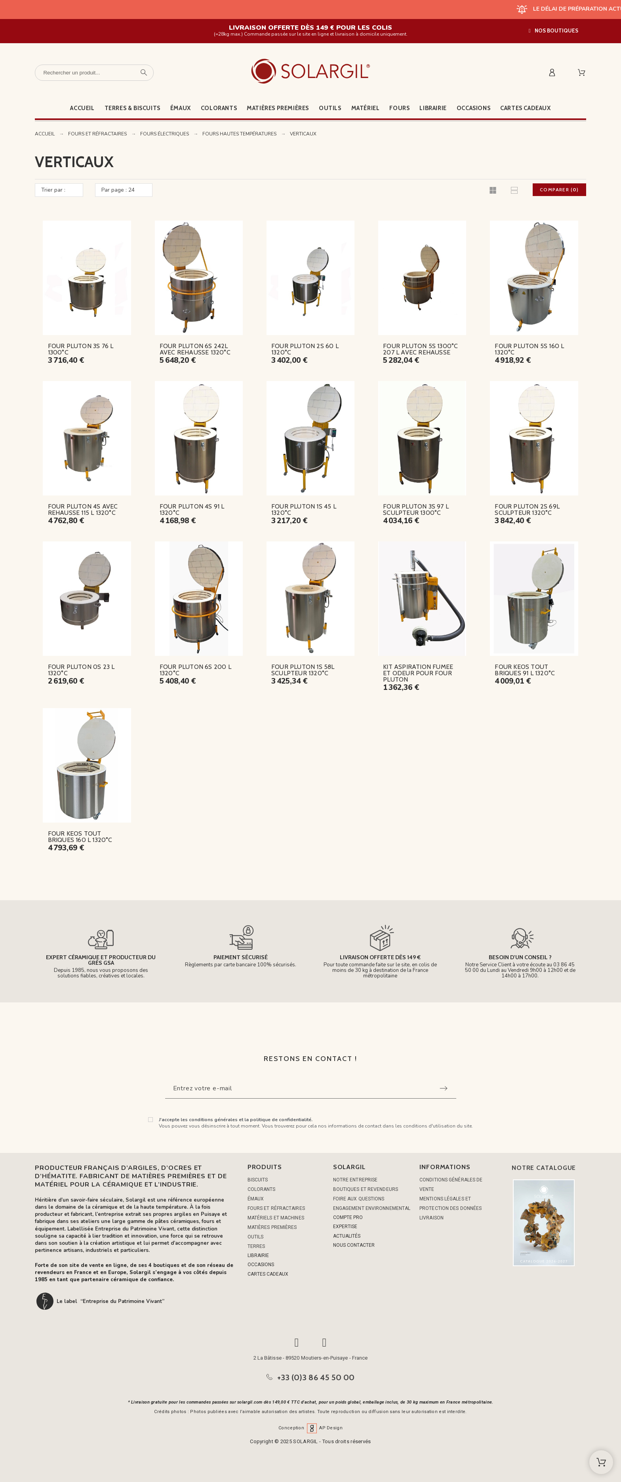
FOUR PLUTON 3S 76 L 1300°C (81, 349)
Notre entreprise (355, 1180)
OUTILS (256, 1237)
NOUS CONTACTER (354, 1245)
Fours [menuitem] (399, 108)
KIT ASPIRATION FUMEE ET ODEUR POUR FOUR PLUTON (418, 673)
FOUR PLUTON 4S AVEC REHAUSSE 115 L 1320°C (83, 509)
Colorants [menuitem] (219, 108)
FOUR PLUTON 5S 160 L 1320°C (529, 349)
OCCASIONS (261, 1264)
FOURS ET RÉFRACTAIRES (276, 1208)
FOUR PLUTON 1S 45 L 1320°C (303, 509)
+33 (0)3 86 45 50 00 (316, 1377)
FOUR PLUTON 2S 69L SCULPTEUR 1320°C (527, 509)
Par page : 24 (118, 190)
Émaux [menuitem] (180, 108)
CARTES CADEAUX (268, 1274)
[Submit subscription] (443, 1088)
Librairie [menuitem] (432, 108)
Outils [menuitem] (330, 108)
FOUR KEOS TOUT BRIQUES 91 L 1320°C (525, 670)
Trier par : (53, 190)
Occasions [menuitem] (473, 108)
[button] (553, 30)
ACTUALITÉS (346, 1236)
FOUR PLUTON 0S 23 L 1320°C (81, 670)
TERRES (256, 1246)
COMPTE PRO (348, 1217)
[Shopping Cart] (601, 1462)
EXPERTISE (345, 1226)
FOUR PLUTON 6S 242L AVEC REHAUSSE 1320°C (195, 349)
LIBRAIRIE (258, 1255)
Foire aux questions (359, 1199)
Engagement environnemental (372, 1208)
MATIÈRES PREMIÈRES (272, 1227)
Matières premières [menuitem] (278, 108)
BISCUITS (258, 1180)
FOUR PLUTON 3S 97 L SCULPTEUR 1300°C (416, 509)
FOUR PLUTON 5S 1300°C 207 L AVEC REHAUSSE (420, 349)
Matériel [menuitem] (365, 108)
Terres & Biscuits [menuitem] (132, 108)
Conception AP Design (310, 1428)
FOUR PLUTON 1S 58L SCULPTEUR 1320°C (303, 670)
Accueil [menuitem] (82, 108)
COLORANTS (262, 1189)
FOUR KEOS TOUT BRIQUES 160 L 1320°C (80, 837)
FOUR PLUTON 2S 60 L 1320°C (305, 349)
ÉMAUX (256, 1199)
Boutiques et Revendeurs (365, 1189)
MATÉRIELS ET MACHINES (276, 1218)
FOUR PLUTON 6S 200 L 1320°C (195, 670)
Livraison (431, 1218)
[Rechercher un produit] (94, 73)
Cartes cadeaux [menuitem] (525, 108)
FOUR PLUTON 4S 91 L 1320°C (192, 509)
